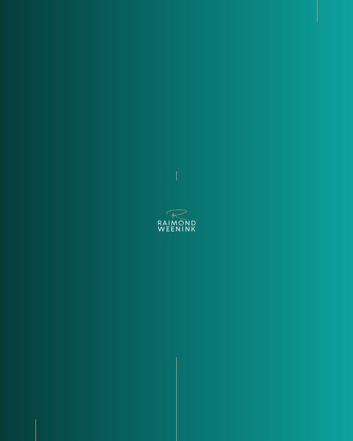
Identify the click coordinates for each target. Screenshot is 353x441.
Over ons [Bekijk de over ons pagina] (203, 364)
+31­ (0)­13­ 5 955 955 (37, 393)
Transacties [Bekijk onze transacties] (208, 393)
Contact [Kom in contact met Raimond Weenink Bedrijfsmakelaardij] (203, 413)
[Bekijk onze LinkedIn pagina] (17, 419)
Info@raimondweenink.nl (50, 384)
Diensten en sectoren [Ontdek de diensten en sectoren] (222, 384)
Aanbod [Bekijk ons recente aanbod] (201, 374)
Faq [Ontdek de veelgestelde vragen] (195, 403)
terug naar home (176, 187)
